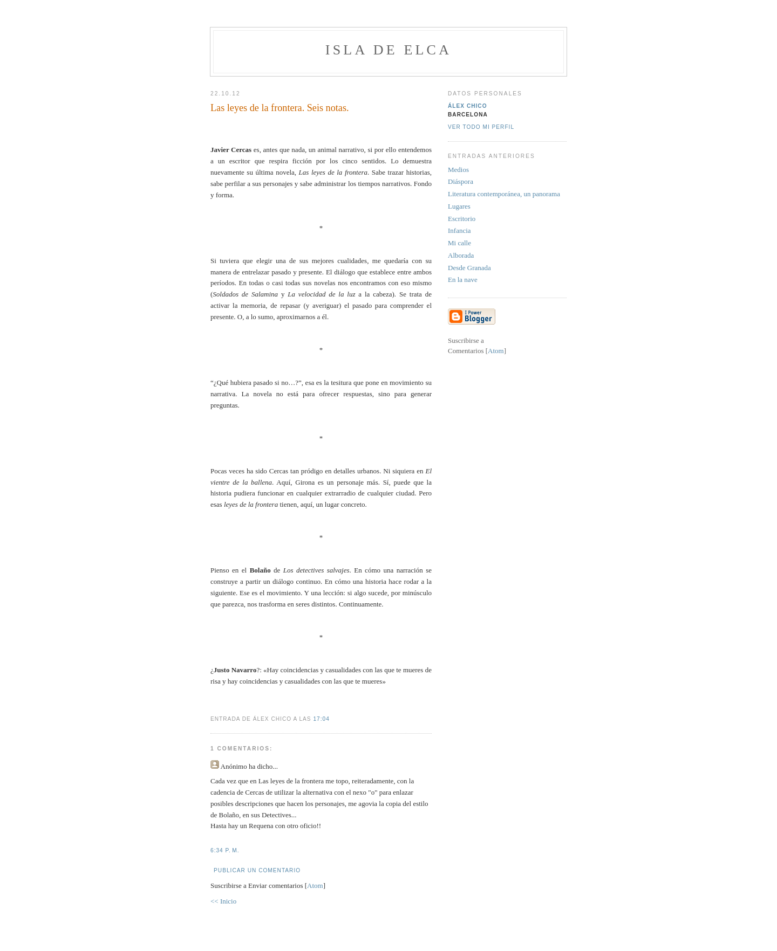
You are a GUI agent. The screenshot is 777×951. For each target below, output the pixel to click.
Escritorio (461, 219)
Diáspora (460, 181)
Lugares (459, 206)
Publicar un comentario (257, 870)
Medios (458, 170)
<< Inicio (223, 901)
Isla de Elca (388, 50)
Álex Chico (467, 106)
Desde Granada (469, 268)
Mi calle (459, 243)
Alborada (461, 255)
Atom (315, 885)
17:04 (321, 719)
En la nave (463, 279)
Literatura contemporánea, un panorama (504, 194)
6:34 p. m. (225, 850)
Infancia (459, 230)
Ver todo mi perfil (481, 127)
